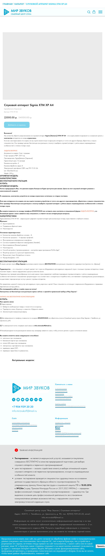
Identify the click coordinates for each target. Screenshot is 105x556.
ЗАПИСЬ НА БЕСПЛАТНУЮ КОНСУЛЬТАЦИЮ (17, 297)
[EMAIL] (22, 399)
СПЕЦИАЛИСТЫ (61, 391)
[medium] (40, 399)
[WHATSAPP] (18, 399)
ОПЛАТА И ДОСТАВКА (63, 396)
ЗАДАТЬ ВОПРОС (10, 151)
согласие (47, 539)
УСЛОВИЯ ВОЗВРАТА (63, 399)
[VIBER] (31, 399)
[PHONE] (13, 399)
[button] (88, 11)
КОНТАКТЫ (59, 394)
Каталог (19, 4)
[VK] (36, 399)
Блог (57, 427)
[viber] (27, 399)
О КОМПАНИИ (61, 389)
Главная (8, 4)
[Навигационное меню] (100, 12)
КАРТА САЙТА (60, 404)
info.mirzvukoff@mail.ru (24, 410)
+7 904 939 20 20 (22, 406)
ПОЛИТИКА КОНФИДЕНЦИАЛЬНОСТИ (70, 406)
